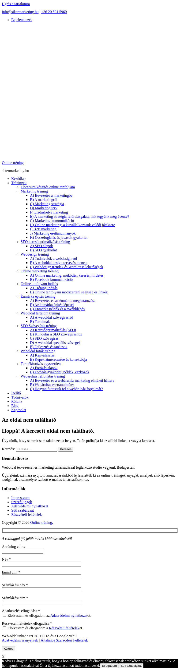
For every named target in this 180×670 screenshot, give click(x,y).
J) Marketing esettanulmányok (53, 233)
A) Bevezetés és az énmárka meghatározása (62, 301)
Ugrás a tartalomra (16, 4)
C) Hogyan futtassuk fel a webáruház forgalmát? (66, 389)
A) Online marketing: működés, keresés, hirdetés (66, 275)
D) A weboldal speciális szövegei (55, 343)
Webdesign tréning (35, 254)
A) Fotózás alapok (43, 368)
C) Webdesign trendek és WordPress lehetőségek (66, 267)
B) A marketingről (43, 200)
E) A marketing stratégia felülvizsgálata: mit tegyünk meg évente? (79, 216)
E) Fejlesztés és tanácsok (49, 347)
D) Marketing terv (43, 208)
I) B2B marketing (43, 229)
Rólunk (16, 401)
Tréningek (18, 183)
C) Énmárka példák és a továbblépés (57, 309)
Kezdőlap (18, 179)
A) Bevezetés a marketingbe (51, 195)
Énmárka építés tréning (38, 296)
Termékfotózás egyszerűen (41, 364)
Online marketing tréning (40, 271)
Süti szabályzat (22, 510)
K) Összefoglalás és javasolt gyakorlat (58, 237)
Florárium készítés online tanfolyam (48, 187)
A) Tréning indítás (43, 288)
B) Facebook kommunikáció (51, 280)
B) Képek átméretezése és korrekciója (58, 359)
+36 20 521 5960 (54, 12)
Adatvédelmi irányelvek (20, 640)
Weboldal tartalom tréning (40, 313)
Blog (15, 406)
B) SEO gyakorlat (43, 250)
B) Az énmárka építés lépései (52, 305)
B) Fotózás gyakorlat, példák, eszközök (59, 372)
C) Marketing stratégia (47, 204)
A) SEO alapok (41, 246)
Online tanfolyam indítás (39, 284)
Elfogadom (109, 665)
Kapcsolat (18, 410)
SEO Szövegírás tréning (39, 326)
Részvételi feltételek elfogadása (27, 623)
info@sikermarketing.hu (20, 12)
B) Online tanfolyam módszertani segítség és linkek (69, 292)
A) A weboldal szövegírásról (51, 317)
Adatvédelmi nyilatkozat (29, 506)
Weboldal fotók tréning (38, 351)
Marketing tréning (34, 191)
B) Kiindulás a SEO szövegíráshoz (56, 334)
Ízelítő (16, 393)
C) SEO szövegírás (44, 338)
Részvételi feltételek (26, 515)
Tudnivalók (19, 397)
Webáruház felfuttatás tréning (43, 376)
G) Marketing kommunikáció (52, 221)
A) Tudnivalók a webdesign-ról (53, 258)
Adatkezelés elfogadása (21, 611)
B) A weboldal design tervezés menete (58, 263)
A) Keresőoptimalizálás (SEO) (53, 330)
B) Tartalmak (40, 322)
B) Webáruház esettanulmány (52, 385)
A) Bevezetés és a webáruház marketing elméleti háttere (72, 380)
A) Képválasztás (42, 355)
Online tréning (13, 163)
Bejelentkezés (21, 20)
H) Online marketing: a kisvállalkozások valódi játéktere (72, 225)
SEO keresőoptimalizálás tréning (45, 242)
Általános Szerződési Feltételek (64, 640)
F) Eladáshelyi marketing (49, 212)
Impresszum (20, 498)
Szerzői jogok (21, 502)
